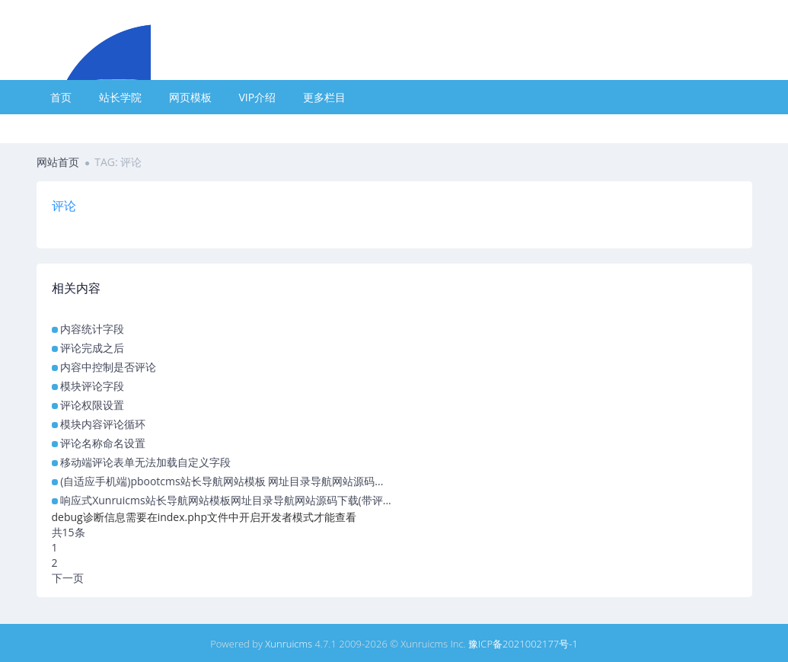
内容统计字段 (92, 328)
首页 (61, 97)
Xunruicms (288, 644)
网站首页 (58, 162)
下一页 (68, 578)
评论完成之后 (92, 348)
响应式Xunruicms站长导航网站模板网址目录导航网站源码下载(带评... (225, 500)
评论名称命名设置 (102, 443)
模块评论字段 (92, 386)
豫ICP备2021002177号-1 (523, 644)
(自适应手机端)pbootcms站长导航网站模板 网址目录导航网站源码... (221, 481)
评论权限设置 (92, 405)
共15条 (68, 532)
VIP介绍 (257, 97)
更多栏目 (324, 97)
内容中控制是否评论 (108, 367)
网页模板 (190, 97)
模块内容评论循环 (102, 424)
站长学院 (120, 97)
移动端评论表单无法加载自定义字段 (145, 462)
